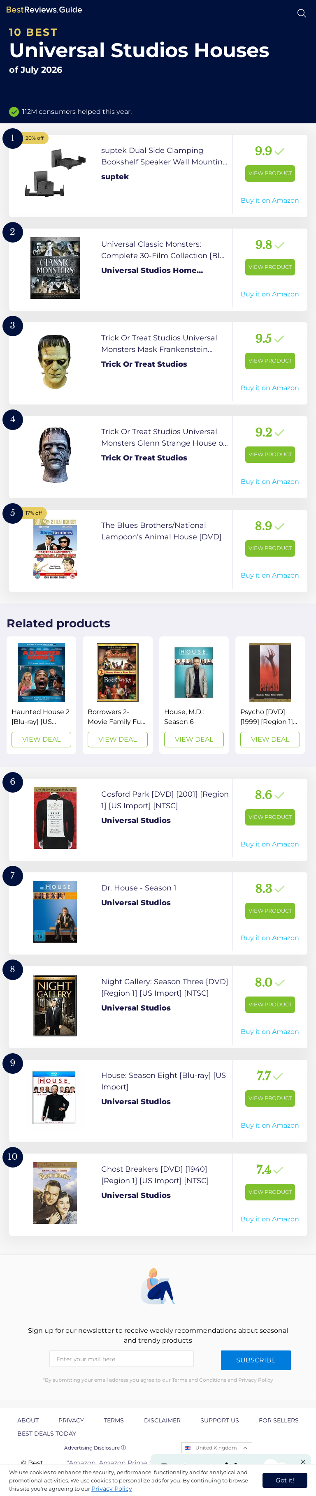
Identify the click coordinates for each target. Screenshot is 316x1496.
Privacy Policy (111, 1488)
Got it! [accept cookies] (285, 1480)
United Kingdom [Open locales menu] (216, 1448)
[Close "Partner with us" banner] (303, 1462)
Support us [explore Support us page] (219, 1420)
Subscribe (256, 1360)
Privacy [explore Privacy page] (71, 1420)
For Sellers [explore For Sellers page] (279, 1420)
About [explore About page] (28, 1420)
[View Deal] (41, 695)
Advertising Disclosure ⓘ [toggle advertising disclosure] (95, 1448)
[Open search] (301, 13)
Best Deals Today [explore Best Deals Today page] (46, 1433)
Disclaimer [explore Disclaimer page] (162, 1420)
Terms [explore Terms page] (114, 1420)
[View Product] (158, 176)
